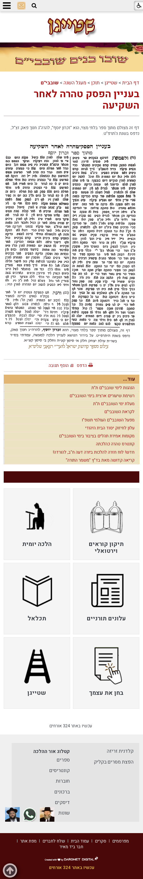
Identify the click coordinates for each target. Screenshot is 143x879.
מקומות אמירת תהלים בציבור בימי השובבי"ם (96, 436)
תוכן (95, 82)
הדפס (82, 365)
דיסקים (62, 802)
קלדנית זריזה (120, 751)
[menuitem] (106, 524)
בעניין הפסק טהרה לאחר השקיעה (86, 100)
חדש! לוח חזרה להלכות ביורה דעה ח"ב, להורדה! (93, 452)
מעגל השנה (75, 82)
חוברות (63, 781)
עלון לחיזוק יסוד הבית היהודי (109, 428)
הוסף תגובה (59, 365)
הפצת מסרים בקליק (114, 762)
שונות (64, 813)
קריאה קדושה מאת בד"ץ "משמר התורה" (100, 460)
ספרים (63, 760)
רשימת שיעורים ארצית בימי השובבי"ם (102, 396)
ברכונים (62, 791)
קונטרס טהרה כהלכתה (115, 444)
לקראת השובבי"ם (119, 412)
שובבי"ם (50, 82)
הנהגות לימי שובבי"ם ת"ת (112, 388)
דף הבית (130, 82)
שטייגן (111, 82)
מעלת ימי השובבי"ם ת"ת (113, 404)
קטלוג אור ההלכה (51, 751)
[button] (34, 5)
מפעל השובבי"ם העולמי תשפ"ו (108, 420)
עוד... (129, 379)
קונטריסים (59, 770)
